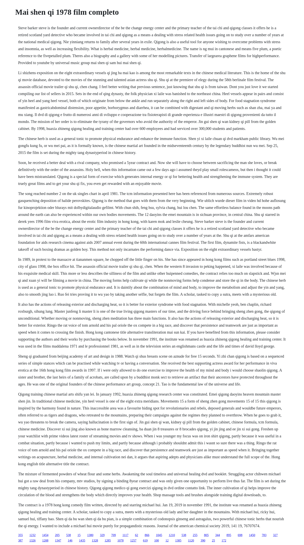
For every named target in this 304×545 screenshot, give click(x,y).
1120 (191, 540)
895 (228, 535)
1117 (125, 535)
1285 (107, 540)
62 (136, 535)
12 (166, 540)
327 (275, 535)
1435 (82, 540)
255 (195, 535)
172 (224, 540)
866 (147, 535)
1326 (32, 540)
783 (264, 535)
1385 (178, 540)
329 (102, 535)
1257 (133, 540)
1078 (120, 540)
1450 (252, 535)
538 (68, 535)
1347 (58, 540)
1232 (32, 535)
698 (240, 535)
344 (217, 535)
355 (20, 535)
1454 (45, 535)
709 (113, 535)
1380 (90, 535)
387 (20, 540)
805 (206, 535)
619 (145, 540)
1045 (159, 535)
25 (213, 540)
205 (57, 535)
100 (156, 540)
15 (78, 535)
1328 (95, 540)
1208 (45, 540)
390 (203, 540)
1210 (172, 535)
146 (70, 540)
